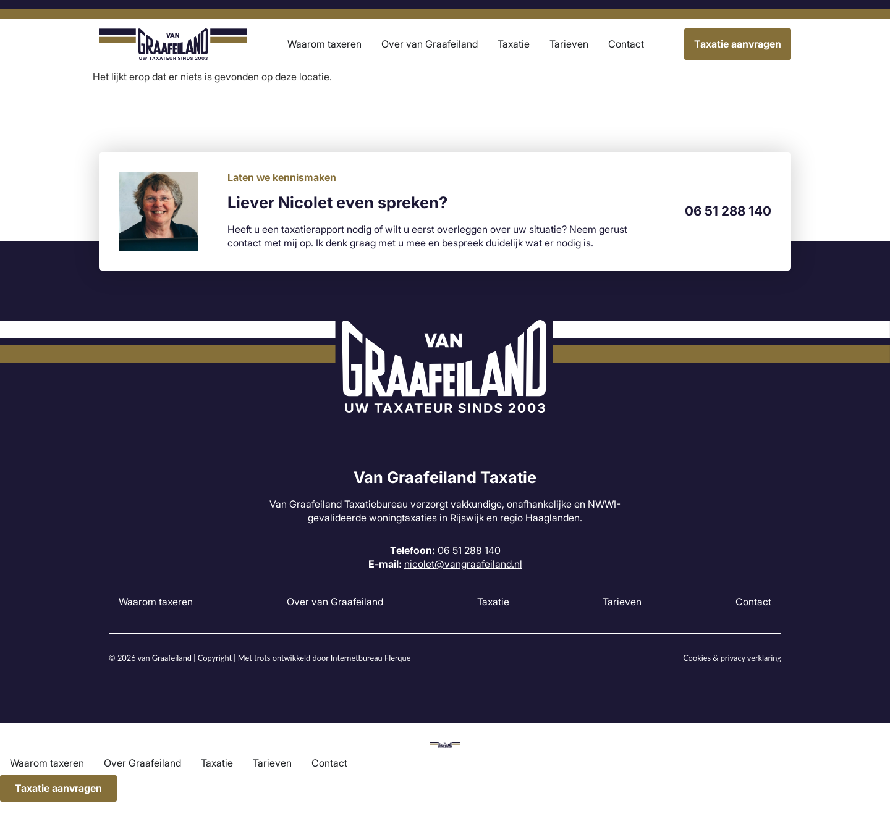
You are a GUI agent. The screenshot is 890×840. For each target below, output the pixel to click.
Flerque (397, 658)
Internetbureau (357, 658)
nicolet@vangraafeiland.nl (463, 564)
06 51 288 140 (728, 211)
